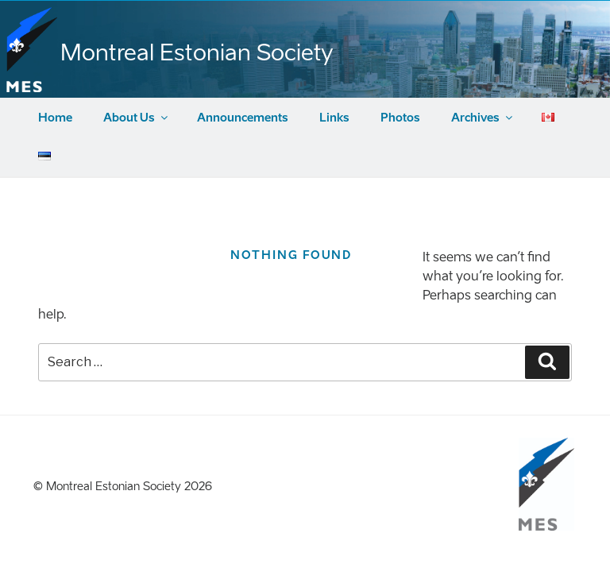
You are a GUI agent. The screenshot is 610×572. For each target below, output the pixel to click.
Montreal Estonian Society (196, 52)
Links (334, 118)
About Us (136, 118)
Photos (400, 118)
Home (55, 118)
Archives (483, 118)
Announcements (242, 118)
